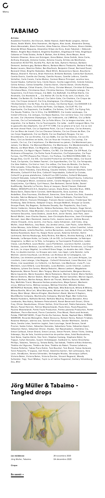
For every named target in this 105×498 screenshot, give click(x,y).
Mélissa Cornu (25, 285)
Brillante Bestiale (63, 74)
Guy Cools (82, 205)
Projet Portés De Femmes (48, 315)
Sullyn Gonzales (27, 340)
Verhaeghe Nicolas (58, 353)
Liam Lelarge (27, 260)
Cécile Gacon (49, 82)
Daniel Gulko (72, 183)
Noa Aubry (28, 301)
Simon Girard (33, 331)
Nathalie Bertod (37, 299)
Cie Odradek (66, 150)
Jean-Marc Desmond (31, 219)
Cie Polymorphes (72, 153)
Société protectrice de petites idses (52, 334)
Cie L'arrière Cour (69, 115)
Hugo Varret (85, 208)
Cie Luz (23, 142)
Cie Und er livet (36, 164)
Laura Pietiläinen (54, 244)
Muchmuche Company (45, 296)
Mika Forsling (40, 288)
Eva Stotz (78, 194)
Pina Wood (62, 312)
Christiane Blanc (19, 90)
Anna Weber (57, 57)
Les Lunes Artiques (77, 257)
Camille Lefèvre (71, 76)
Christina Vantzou (55, 90)
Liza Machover (69, 263)
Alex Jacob (65, 43)
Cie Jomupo (34, 115)
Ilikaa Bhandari (36, 211)
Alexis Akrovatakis (20, 46)
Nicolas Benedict (73, 299)
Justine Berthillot (73, 230)
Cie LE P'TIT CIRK (47, 126)
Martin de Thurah (52, 279)
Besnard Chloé (18, 71)
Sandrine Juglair (40, 323)
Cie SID (34, 159)
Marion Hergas (51, 277)
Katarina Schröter (70, 233)
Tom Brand (68, 348)
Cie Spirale (22, 161)
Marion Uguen (86, 277)
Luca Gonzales (43, 266)
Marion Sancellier (68, 277)
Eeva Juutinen (71, 192)
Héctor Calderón (19, 208)
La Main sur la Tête (32, 241)
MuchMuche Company (22, 296)
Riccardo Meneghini (32, 318)
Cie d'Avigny (66, 101)
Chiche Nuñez (82, 85)
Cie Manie (24, 145)
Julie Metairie (47, 227)
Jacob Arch (51, 214)
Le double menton (25, 252)
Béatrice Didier (34, 68)
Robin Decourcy (51, 318)
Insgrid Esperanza (83, 211)
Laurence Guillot (72, 244)
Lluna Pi (81, 263)
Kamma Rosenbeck (20, 233)
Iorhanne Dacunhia (20, 214)
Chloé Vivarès (35, 87)
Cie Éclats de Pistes (42, 106)
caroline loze (82, 79)
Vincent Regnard (67, 356)
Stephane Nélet (75, 337)
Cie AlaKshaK (59, 93)
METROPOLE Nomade (21, 288)
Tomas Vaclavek (83, 348)
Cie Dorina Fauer (65, 104)
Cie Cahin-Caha (53, 98)
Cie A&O (47, 93)
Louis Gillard (28, 266)
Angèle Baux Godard (29, 52)
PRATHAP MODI (26, 315)
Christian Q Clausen (83, 87)
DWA (87, 189)
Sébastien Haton (19, 329)
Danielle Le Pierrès (33, 186)
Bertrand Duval (83, 68)
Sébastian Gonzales (43, 326)
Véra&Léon (22, 353)
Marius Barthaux (19, 279)
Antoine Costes (37, 60)
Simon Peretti (63, 331)
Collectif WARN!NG (55, 178)
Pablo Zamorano (77, 304)
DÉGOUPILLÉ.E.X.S (28, 189)
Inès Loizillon (52, 211)
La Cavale (43, 238)
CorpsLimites (17, 183)
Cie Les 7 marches (65, 128)
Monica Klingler (39, 293)
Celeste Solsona (85, 82)
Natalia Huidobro (19, 299)
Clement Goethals (76, 170)
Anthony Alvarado (20, 60)
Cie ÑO (55, 150)
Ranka (65, 315)
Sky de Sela (27, 334)
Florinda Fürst (81, 197)
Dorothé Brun (77, 189)
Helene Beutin (36, 208)
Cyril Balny (30, 183)
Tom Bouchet (55, 348)
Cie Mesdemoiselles (79, 145)
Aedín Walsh (24, 43)
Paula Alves (64, 307)
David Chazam (69, 186)
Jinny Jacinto (34, 222)
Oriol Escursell (61, 304)
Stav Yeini (42, 337)
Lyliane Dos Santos (30, 268)
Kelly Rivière (48, 235)
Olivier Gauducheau (27, 304)
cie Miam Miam (26, 148)
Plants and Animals (79, 312)
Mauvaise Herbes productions (48, 282)
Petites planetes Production (72, 310)
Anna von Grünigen (39, 57)
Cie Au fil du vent (64, 96)
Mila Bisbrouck (67, 288)
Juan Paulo (70, 224)
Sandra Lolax (23, 323)
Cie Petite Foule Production (48, 153)
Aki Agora (54, 43)
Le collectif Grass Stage (50, 249)
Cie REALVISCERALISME (74, 156)
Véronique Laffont (78, 353)
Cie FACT (69, 109)
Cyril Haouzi (43, 183)
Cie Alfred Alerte (75, 93)
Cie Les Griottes (33, 137)
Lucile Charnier (73, 266)
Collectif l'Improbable (54, 172)
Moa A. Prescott (78, 290)
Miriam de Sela (61, 290)
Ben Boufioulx (50, 68)
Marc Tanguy (45, 271)
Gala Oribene (29, 203)
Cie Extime (58, 109)
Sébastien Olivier (37, 329)
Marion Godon (35, 277)
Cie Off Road (80, 150)
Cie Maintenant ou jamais (57, 142)
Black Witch (52, 71)
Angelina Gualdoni (50, 52)
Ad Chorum (37, 41)
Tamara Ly (34, 342)
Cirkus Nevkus (33, 167)
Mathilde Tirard (23, 282)
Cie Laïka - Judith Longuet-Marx (73, 123)
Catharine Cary (33, 82)
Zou (13, 362)
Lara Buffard (24, 244)
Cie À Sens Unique (32, 93)
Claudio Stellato (58, 170)
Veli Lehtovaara (76, 351)
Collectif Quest (37, 178)
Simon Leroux (49, 331)
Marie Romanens (53, 274)
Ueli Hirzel (43, 351)
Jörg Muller (16, 459)
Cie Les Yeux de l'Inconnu (57, 139)
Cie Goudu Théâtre (20, 112)
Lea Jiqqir (63, 252)
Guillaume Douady (49, 205)
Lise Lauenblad (26, 263)
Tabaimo (24, 342)
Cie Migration (42, 148)
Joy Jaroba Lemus (55, 224)
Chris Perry (49, 87)
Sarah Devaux (72, 323)
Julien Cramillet (78, 227)
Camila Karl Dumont (83, 74)
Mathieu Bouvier (71, 279)
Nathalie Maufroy (55, 299)
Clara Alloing (42, 170)
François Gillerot (19, 200)
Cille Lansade (17, 167)
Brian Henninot (46, 74)
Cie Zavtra (84, 164)
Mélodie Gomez (77, 285)
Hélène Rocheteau (54, 208)
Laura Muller (38, 244)
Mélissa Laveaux (41, 285)
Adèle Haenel (51, 41)
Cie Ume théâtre (19, 164)
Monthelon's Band (57, 293)
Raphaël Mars (76, 315)
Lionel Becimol (79, 260)
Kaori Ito (35, 233)
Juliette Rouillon (35, 230)
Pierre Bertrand (29, 312)
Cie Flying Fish (82, 109)
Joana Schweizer (62, 222)
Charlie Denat (66, 85)
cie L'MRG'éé (70, 117)
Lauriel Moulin (45, 246)
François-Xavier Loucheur (62, 200)
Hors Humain (71, 208)
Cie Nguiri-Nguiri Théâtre (37, 150)
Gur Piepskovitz (67, 205)
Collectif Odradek (20, 178)
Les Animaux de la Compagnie (66, 255)
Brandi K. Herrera (28, 74)
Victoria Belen (18, 356)
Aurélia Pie (39, 63)
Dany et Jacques (52, 186)
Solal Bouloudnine (80, 334)
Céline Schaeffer (34, 85)
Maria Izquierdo (19, 274)
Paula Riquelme (79, 307)
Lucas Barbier (58, 266)
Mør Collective (79, 296)
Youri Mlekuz (34, 359)
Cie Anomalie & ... (31, 96)
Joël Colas (77, 222)
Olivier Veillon (45, 304)
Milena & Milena (84, 288)
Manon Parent (31, 271)
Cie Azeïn (79, 96)
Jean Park (78, 214)
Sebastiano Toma (63, 326)
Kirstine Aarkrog (76, 235)
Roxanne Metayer (19, 321)
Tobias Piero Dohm (38, 348)
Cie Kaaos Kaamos (50, 115)
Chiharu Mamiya (19, 87)
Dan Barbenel (57, 183)
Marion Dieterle (19, 277)
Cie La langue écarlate (73, 120)
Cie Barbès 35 (25, 98)
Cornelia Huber (79, 181)
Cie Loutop (77, 139)
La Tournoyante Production (69, 241)
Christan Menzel (64, 87)
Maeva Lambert (66, 268)
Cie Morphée (71, 148)
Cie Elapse (59, 106)
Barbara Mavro (42, 65)
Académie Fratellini (20, 41)
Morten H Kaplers (76, 293)
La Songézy (49, 241)
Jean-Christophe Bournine (61, 216)
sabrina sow (35, 321)
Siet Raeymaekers (64, 329)
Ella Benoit (43, 194)
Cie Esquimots (31, 109)
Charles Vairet (51, 85)
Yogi (24, 359)
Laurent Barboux (29, 246)
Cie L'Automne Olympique (33, 117)
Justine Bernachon (54, 230)
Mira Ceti (31, 290)
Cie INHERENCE (52, 112)
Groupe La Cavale (81, 203)
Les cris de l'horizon (57, 257)
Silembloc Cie (81, 329)
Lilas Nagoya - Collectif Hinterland (53, 260)
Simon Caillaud (18, 331)
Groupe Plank (18, 205)
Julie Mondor (62, 227)
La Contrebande (69, 238)
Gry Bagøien (32, 205)
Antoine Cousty (54, 60)
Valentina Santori (58, 351)
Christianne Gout (36, 90)
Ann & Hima (59, 54)
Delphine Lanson (47, 189)
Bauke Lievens (18, 68)
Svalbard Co (64, 340)
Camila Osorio (18, 76)
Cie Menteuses (60, 145)
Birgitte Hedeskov (36, 71)
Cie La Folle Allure (51, 120)
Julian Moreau (18, 227)
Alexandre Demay (81, 43)
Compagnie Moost (26, 181)
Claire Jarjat (73, 167)
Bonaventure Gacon (69, 71)
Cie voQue (51, 164)
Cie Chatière (68, 98)
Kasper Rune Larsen (51, 233)
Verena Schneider (38, 353)
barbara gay (27, 65)
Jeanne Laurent (65, 219)
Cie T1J (72, 161)
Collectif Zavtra (74, 178)
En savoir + (17, 474)
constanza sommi (44, 181)
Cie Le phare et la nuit (68, 126)
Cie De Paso (34, 104)
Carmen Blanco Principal (62, 79)
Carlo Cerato (27, 79)
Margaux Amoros (81, 271)
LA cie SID (55, 238)
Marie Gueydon (36, 274)
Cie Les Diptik (41, 134)
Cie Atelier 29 (47, 96)
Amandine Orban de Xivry (50, 49)
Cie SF (27, 159)
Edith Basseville (54, 192)
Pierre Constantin (47, 312)
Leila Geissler (76, 252)
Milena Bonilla (18, 290)
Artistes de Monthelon (74, 60)
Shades (50, 329)
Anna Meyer (73, 54)
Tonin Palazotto (18, 351)
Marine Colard (70, 274)
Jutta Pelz (88, 230)
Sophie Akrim (29, 337)
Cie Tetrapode (84, 161)
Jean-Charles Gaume (36, 216)
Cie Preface (55, 156)
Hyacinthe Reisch (19, 211)
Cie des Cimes (48, 104)
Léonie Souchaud (28, 255)
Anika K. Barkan (44, 54)
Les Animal (44, 255)
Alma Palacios (53, 46)
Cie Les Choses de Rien (74, 131)
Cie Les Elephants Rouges (62, 134)
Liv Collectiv (41, 263)
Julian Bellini (84, 224)
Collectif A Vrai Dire (31, 172)
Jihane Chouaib (19, 222)
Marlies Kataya (35, 279)
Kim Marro (61, 235)
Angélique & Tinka (70, 52)
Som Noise (16, 337)
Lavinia (57, 246)
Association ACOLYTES (22, 63)
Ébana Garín (17, 192)
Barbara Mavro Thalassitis (63, 65)
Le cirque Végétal (29, 249)
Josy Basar (40, 224)
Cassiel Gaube (18, 82)
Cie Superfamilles (58, 161)
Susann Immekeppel (47, 340)
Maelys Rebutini (49, 268)
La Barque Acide (29, 238)
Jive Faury (47, 222)
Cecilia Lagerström (66, 82)
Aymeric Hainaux (69, 63)
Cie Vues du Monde (68, 164)
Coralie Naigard (63, 181)
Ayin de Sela (53, 63)
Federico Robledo (63, 197)
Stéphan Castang (57, 337)
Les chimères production (33, 257)
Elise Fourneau (29, 194)
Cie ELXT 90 (71, 106)
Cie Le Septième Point (44, 128)
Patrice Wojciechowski (46, 307)
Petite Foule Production (45, 310)
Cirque (14, 465)
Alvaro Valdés (85, 46)
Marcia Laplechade (62, 271)
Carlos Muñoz (42, 79)
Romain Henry (68, 318)
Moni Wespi (24, 293)
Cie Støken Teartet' (39, 161)
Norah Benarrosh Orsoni (70, 301)
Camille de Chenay (35, 76)
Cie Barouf (39, 98)
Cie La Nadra (28, 123)
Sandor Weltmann (71, 321)
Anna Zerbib (70, 57)
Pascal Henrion (26, 307)
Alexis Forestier (37, 46)
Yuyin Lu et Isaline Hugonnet (56, 359)
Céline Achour (18, 85)
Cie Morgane (56, 148)
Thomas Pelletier (19, 348)
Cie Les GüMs (49, 137)
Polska (14, 315)
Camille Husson (54, 76)
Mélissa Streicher (59, 285)
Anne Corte (84, 57)
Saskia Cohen (26, 326)
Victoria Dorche (49, 356)
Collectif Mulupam (78, 175)
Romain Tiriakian (84, 318)
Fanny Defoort (46, 197)
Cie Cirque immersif (27, 101)
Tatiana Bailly (46, 342)
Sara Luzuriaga (56, 323)
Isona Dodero (38, 214)
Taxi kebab (60, 342)
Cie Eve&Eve (45, 109)
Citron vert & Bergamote (53, 167)
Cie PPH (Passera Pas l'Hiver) (34, 156)
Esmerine (54, 194)
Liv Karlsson (54, 263)
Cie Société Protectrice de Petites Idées (60, 159)
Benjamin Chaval (66, 68)
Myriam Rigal (64, 296)
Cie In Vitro (37, 112)
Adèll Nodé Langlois (70, 41)
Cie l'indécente (55, 117)
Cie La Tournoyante (46, 123)
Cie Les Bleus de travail (22, 131)
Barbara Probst (84, 65)
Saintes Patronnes (52, 321)
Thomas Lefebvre (78, 345)
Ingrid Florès (66, 211)
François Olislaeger (38, 200)
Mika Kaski (53, 288)
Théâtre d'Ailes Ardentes (79, 342)
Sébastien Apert (81, 326)
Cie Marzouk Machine (41, 145)
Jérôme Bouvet (81, 219)
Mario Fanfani (86, 274)
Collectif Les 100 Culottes (55, 175)
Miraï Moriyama (44, 290)
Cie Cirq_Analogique (48, 101)
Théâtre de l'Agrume (21, 345)
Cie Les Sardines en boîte (30, 139)
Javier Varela (65, 214)
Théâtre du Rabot (59, 345)
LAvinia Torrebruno (72, 246)
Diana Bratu (62, 189)
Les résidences (17, 456)
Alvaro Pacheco (69, 46)
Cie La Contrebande (31, 120)
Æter (18, 362)
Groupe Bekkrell (62, 203)
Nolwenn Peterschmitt (46, 301)
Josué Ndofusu (26, 224)
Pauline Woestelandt (21, 310)
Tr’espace (32, 351)
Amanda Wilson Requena (23, 49)
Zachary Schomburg (82, 359)
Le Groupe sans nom (47, 252)
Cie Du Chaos (25, 106)
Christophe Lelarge (75, 90)
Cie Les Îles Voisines (67, 137)
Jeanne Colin (49, 219)
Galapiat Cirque (45, 203)
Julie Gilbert (33, 227)
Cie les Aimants (83, 128)
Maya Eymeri (70, 282)
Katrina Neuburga (32, 235)
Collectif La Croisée (76, 172)
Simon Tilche (78, 331)
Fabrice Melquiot (28, 197)
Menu (6, 11)
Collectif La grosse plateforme (26, 175)
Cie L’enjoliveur (36, 142)
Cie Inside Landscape (71, 112)
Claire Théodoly (27, 170)
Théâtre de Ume (41, 345)
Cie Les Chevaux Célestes (48, 131)
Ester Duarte (67, 194)
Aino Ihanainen (39, 43)
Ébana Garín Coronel (34, 192)
